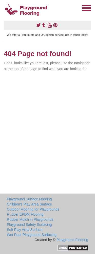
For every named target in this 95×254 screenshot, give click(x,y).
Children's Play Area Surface (29, 204)
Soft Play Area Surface (25, 230)
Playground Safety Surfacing (29, 225)
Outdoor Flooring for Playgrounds (33, 209)
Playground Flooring (72, 240)
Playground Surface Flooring (29, 199)
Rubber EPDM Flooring (25, 214)
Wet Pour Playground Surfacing (31, 235)
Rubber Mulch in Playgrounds (30, 219)
